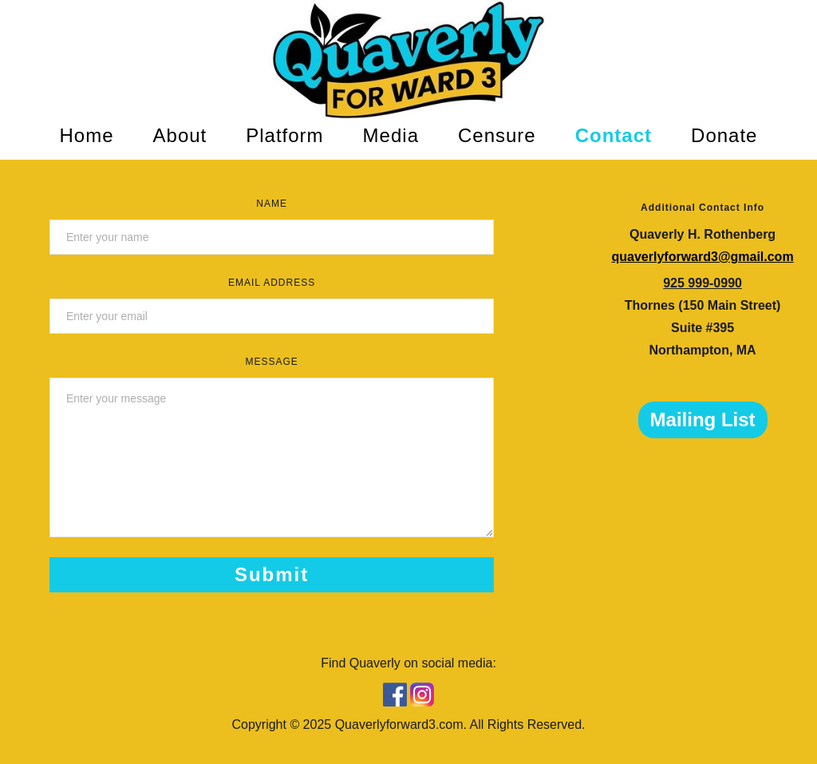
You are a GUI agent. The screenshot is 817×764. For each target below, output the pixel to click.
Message (271, 361)
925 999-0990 (702, 283)
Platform (284, 135)
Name (271, 203)
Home (87, 135)
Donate (724, 135)
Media (391, 135)
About (180, 135)
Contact (613, 135)
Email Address (271, 282)
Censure (497, 135)
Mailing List (703, 419)
